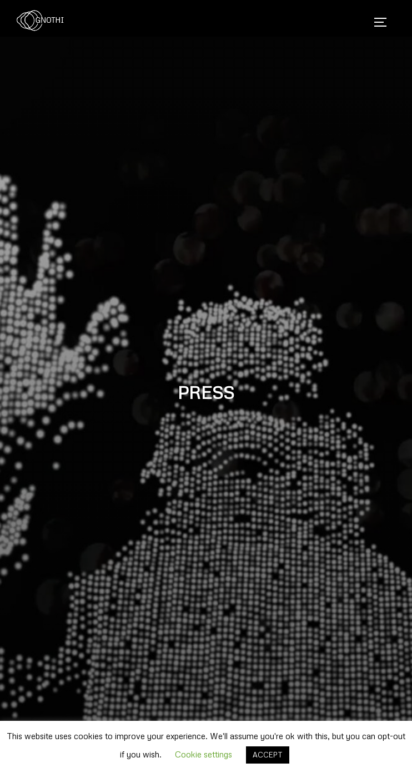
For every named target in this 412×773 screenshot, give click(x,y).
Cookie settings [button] (203, 754)
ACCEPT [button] (268, 754)
